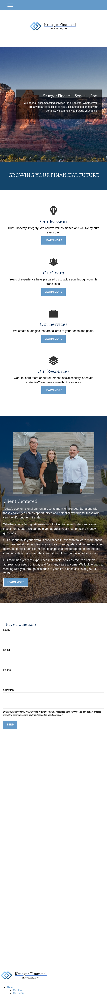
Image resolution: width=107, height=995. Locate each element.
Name (6, 629)
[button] (10, 987)
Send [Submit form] (10, 724)
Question (8, 690)
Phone (7, 670)
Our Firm (18, 990)
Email (6, 649)
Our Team (18, 993)
